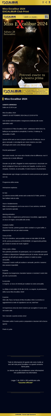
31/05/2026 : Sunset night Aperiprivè (25, 414)
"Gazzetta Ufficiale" (25, 383)
